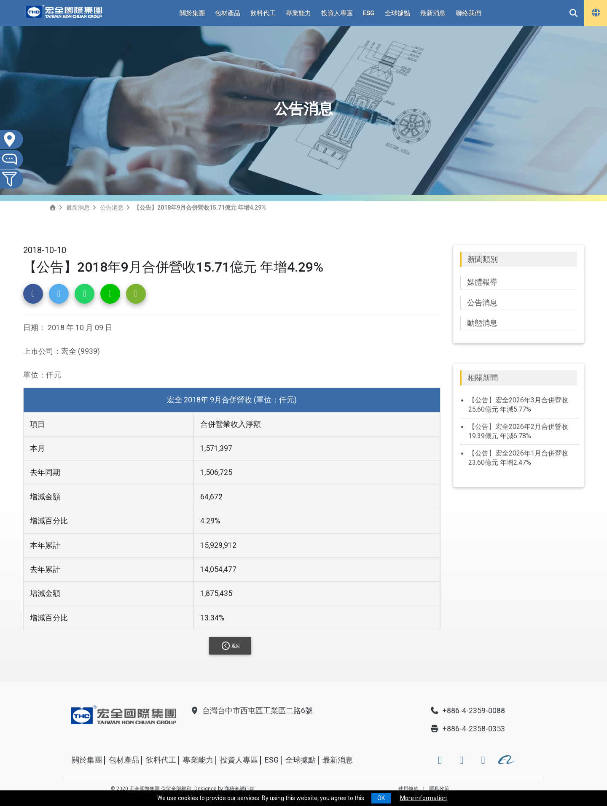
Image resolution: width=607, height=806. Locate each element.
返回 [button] (231, 646)
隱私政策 (439, 789)
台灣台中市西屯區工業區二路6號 (251, 710)
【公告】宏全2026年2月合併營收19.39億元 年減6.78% (518, 431)
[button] (33, 294)
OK (381, 798)
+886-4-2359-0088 (467, 710)
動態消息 (482, 323)
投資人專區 (337, 13)
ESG (369, 13)
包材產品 (227, 13)
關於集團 (192, 13)
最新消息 (433, 13)
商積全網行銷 (239, 789)
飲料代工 (263, 13)
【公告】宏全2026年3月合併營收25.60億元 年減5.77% (518, 404)
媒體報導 (482, 282)
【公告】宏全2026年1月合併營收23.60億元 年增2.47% (518, 457)
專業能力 (298, 13)
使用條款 (408, 789)
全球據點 (397, 13)
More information (423, 798)
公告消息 (112, 207)
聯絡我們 (468, 13)
